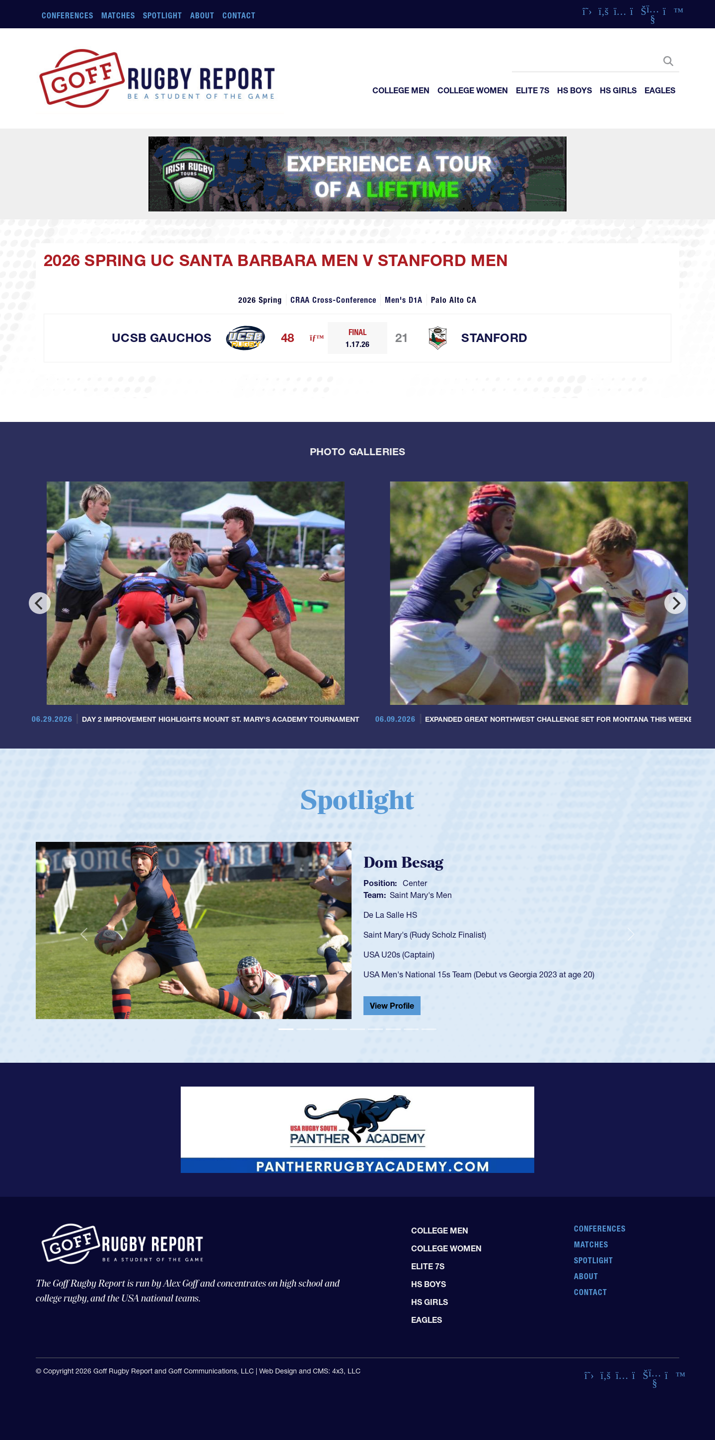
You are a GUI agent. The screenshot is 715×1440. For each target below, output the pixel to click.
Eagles (659, 90)
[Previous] (40, 603)
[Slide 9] (429, 1029)
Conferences (67, 15)
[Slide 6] (375, 1029)
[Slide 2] (303, 1029)
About (202, 15)
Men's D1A (404, 300)
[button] (84, 935)
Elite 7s (532, 90)
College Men (400, 90)
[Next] (675, 603)
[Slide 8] (411, 1029)
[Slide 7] (393, 1029)
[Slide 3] (321, 1029)
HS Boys (574, 90)
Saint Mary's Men (421, 895)
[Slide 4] (339, 1029)
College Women (472, 90)
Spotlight (162, 15)
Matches (118, 15)
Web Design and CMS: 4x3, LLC (309, 1371)
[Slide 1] (286, 1029)
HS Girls (618, 90)
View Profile (392, 1006)
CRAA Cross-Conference (333, 300)
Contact (239, 15)
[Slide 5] (357, 1029)
